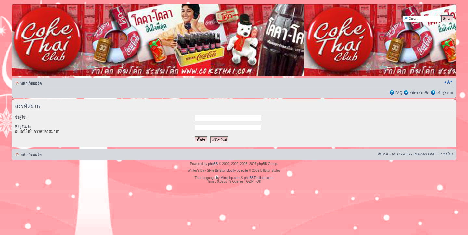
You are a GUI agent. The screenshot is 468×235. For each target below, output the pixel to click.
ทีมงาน (383, 154)
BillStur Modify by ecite (231, 170)
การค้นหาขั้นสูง (441, 25)
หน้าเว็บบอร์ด (31, 83)
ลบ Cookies (401, 154)
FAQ (398, 93)
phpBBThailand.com (258, 178)
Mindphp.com (230, 178)
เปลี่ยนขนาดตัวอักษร (448, 82)
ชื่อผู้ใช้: (21, 117)
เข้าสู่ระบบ (444, 93)
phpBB (213, 164)
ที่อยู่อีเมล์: (23, 127)
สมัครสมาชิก (419, 93)
